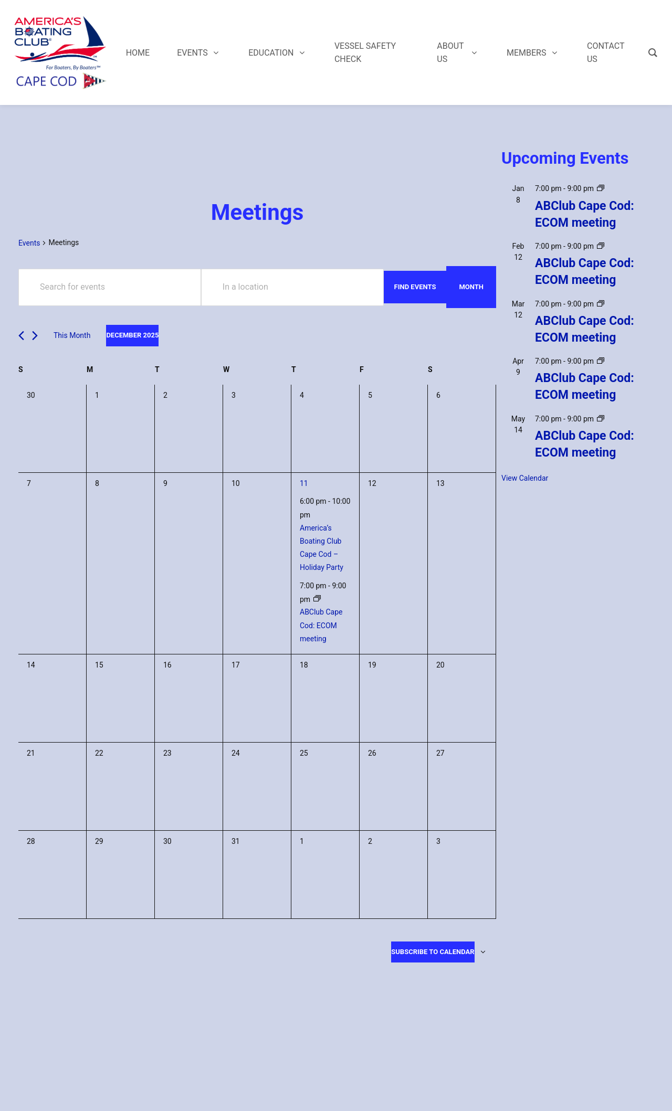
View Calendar (524, 478)
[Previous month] (21, 336)
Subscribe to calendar (432, 952)
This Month (72, 335)
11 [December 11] (304, 483)
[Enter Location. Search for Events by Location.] (292, 287)
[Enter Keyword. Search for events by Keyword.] (109, 287)
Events (29, 243)
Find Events (415, 287)
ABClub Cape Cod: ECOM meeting (321, 625)
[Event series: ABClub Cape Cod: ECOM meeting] (317, 599)
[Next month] (35, 336)
